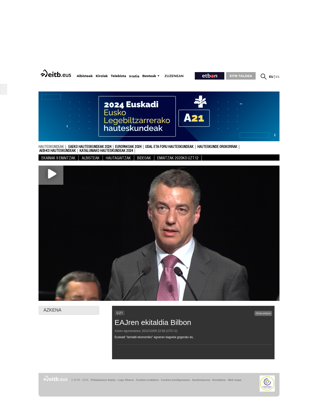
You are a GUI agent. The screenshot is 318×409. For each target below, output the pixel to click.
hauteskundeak (51, 146)
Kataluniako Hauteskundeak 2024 (106, 151)
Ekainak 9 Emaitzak (58, 158)
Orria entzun (263, 313)
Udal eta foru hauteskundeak (169, 147)
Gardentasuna (201, 379)
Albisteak (91, 158)
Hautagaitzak (118, 158)
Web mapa (234, 379)
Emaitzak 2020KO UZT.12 (178, 158)
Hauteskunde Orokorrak (217, 147)
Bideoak (144, 158)
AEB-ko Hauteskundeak (57, 151)
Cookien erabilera (147, 379)
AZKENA (52, 310)
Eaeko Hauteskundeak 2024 (89, 147)
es (277, 77)
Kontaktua (219, 379)
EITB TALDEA (241, 76)
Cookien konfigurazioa (175, 379)
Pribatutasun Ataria (103, 379)
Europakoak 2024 (128, 147)
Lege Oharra (126, 379)
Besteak (149, 76)
